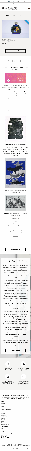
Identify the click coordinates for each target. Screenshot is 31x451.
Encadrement (4, 416)
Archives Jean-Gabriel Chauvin (7, 411)
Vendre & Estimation (5, 419)
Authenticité (3, 415)
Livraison (3, 418)
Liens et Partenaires (5, 430)
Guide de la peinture (5, 424)
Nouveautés (3, 408)
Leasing (2, 421)
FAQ (2, 428)
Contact (2, 431)
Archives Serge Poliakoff (6, 409)
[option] (15, 34)
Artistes (2, 405)
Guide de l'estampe (5, 422)
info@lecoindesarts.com (18, 444)
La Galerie (3, 403)
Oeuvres (2, 406)
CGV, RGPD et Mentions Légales (7, 433)
